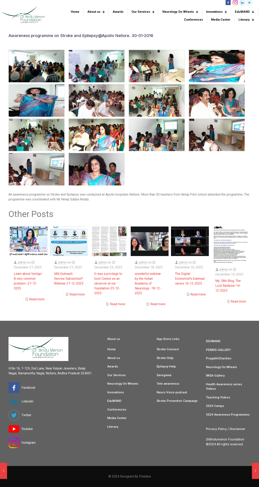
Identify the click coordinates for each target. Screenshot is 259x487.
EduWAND (114, 401)
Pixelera (145, 476)
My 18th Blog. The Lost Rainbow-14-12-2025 (228, 285)
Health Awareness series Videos (224, 386)
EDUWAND (213, 341)
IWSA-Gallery (215, 375)
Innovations (115, 392)
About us (113, 358)
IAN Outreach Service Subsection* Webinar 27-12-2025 (68, 278)
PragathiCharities (218, 358)
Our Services (116, 375)
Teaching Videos (218, 397)
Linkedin (27, 401)
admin (22, 262)
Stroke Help (165, 358)
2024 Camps (215, 406)
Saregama (164, 375)
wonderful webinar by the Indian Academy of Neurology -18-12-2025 (148, 283)
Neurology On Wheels (122, 383)
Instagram (28, 443)
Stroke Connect (168, 349)
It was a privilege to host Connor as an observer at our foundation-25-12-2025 (108, 283)
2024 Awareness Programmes (227, 414)
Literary (112, 427)
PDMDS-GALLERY (218, 350)
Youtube (27, 429)
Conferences (116, 409)
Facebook (28, 388)
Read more (37, 299)
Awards (112, 366)
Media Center (117, 418)
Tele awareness (168, 383)
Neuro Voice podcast (172, 392)
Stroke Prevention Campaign (177, 401)
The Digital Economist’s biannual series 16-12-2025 (190, 278)
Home (111, 349)
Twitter (26, 415)
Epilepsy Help (166, 366)
